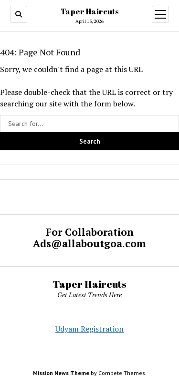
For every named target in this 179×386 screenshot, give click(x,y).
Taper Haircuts (89, 11)
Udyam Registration (89, 328)
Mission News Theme (61, 372)
